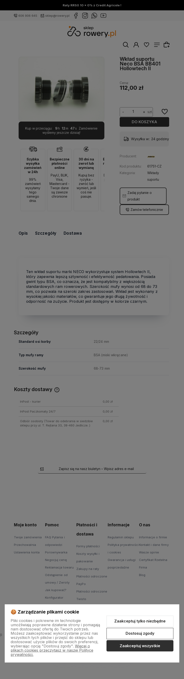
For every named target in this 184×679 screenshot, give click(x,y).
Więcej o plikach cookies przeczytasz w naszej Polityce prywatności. (52, 650)
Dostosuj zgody (140, 633)
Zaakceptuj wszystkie (140, 645)
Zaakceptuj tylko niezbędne (140, 621)
